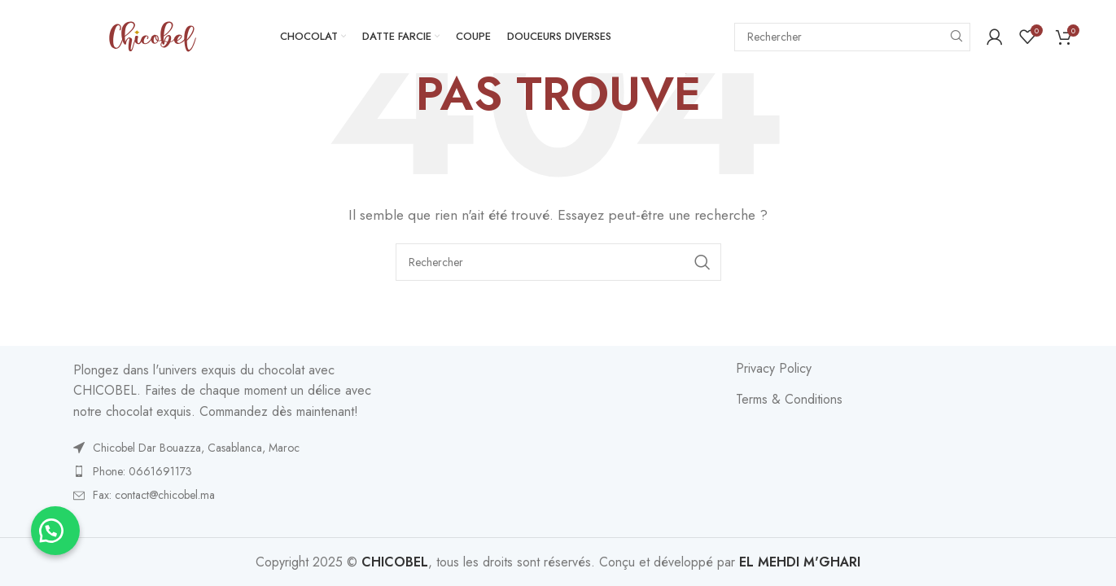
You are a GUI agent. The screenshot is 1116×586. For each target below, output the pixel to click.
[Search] (852, 37)
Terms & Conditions (789, 400)
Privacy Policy (774, 369)
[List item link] (226, 448)
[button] (57, 529)
